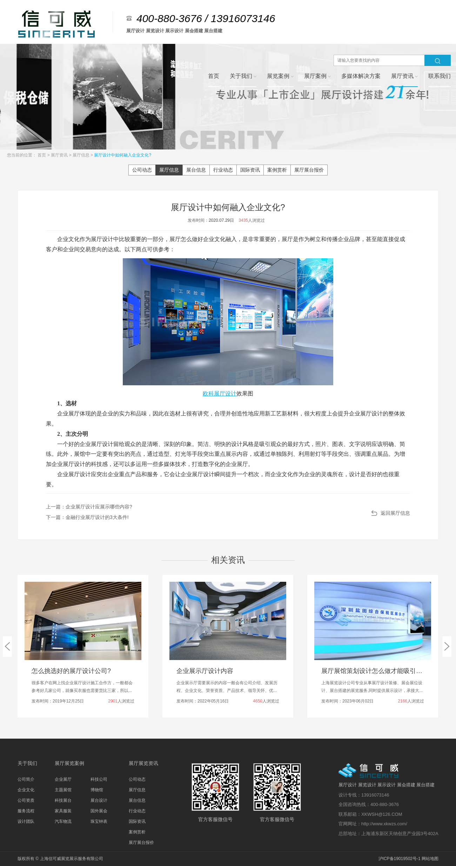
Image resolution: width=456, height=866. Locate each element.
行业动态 (223, 170)
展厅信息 (81, 155)
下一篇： (87, 517)
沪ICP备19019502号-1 (399, 858)
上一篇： (89, 506)
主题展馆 (63, 789)
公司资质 (26, 800)
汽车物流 (63, 821)
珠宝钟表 (98, 821)
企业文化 (26, 789)
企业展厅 (63, 779)
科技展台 (63, 800)
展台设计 (98, 800)
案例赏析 (277, 170)
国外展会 (98, 810)
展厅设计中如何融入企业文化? (122, 155)
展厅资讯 (60, 155)
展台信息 (196, 170)
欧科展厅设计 (219, 394)
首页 (42, 155)
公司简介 (26, 779)
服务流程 (26, 810)
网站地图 (430, 858)
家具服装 (63, 810)
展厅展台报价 (309, 170)
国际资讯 (250, 170)
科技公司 (98, 779)
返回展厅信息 (395, 513)
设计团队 (26, 821)
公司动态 (142, 170)
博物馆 (96, 789)
